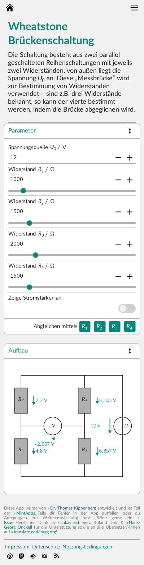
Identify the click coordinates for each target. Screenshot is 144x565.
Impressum (17, 547)
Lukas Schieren (75, 522)
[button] (129, 130)
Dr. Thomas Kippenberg (73, 508)
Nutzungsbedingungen (87, 547)
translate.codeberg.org (35, 532)
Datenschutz (46, 547)
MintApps (25, 513)
